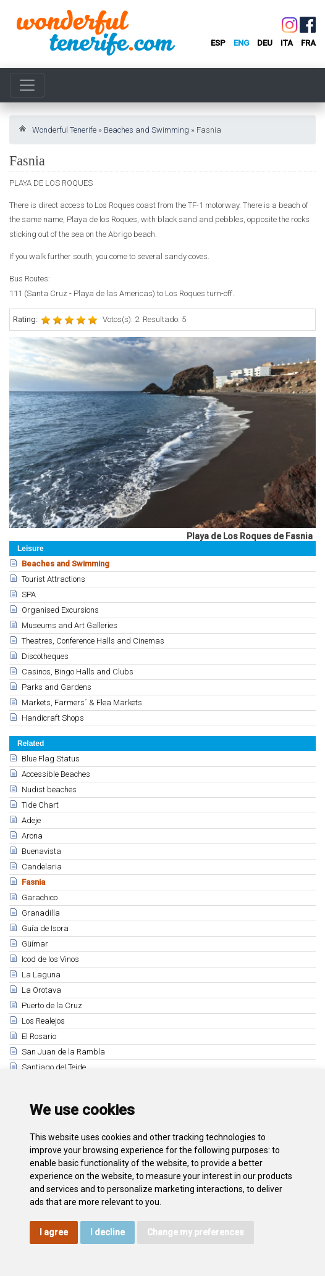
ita (287, 43)
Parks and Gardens (56, 687)
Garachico (39, 897)
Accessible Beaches (56, 774)
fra (308, 43)
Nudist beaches (49, 789)
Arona (32, 835)
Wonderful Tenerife (64, 130)
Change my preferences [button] (195, 1232)
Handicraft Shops (53, 718)
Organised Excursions (60, 610)
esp (218, 43)
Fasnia (33, 882)
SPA (29, 594)
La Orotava (41, 990)
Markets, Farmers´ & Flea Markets (82, 702)
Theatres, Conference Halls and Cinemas (93, 640)
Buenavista (41, 851)
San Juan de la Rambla (63, 1051)
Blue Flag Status (51, 758)
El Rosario (39, 1036)
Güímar (35, 943)
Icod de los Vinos (50, 959)
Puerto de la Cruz (52, 1005)
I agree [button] (54, 1232)
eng (241, 43)
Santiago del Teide (54, 1067)
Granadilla (41, 913)
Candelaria (42, 866)
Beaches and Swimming (146, 130)
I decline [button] (107, 1232)
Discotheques (45, 656)
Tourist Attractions (53, 579)
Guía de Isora (45, 928)
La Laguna (41, 974)
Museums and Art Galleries (69, 625)
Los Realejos (43, 1020)
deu (264, 43)
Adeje (31, 820)
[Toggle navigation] (27, 85)
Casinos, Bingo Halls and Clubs (77, 671)
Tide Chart (40, 805)
